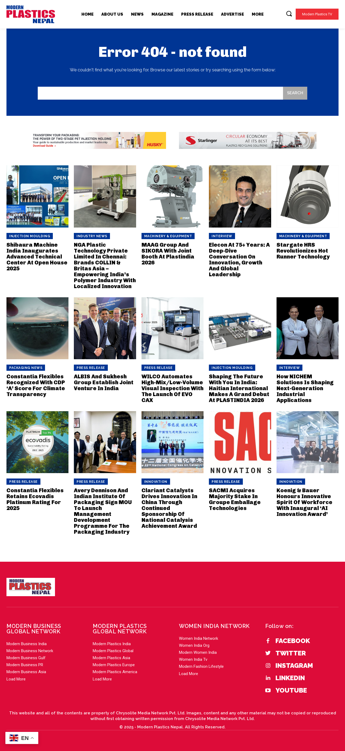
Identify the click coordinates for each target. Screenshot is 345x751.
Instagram (294, 665)
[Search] (295, 93)
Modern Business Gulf (26, 657)
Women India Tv (193, 659)
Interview (222, 236)
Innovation (155, 482)
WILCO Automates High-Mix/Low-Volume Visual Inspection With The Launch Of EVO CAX (172, 388)
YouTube (291, 690)
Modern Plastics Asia (111, 657)
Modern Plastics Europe (114, 664)
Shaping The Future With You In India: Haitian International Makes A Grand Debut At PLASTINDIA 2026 (239, 388)
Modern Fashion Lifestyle (201, 666)
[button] (289, 13)
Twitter (290, 653)
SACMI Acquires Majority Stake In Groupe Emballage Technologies (235, 499)
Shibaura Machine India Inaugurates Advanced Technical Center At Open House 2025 (36, 257)
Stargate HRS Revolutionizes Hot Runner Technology (303, 251)
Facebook (292, 641)
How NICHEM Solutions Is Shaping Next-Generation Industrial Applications (305, 388)
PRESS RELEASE (91, 368)
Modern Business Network (29, 650)
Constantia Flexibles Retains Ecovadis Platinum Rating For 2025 (35, 499)
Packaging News (25, 368)
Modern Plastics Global (113, 650)
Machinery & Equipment (168, 236)
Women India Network (198, 638)
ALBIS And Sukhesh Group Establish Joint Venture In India (103, 382)
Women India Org (194, 645)
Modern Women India (198, 652)
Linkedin (290, 678)
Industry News (92, 236)
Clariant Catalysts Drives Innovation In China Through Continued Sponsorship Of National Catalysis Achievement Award (169, 508)
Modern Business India (26, 643)
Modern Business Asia (26, 671)
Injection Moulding (29, 236)
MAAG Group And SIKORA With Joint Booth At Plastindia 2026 (168, 254)
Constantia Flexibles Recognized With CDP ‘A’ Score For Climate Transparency (35, 385)
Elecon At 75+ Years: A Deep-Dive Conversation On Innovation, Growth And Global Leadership (239, 260)
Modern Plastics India (112, 643)
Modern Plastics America (115, 671)
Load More (16, 679)
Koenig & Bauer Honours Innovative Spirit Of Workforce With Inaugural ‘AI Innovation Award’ (304, 502)
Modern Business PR (24, 664)
